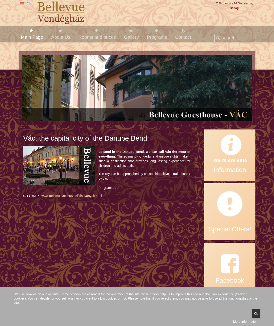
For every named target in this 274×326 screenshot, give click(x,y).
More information (245, 321)
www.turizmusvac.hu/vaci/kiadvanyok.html (71, 196)
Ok (256, 313)
